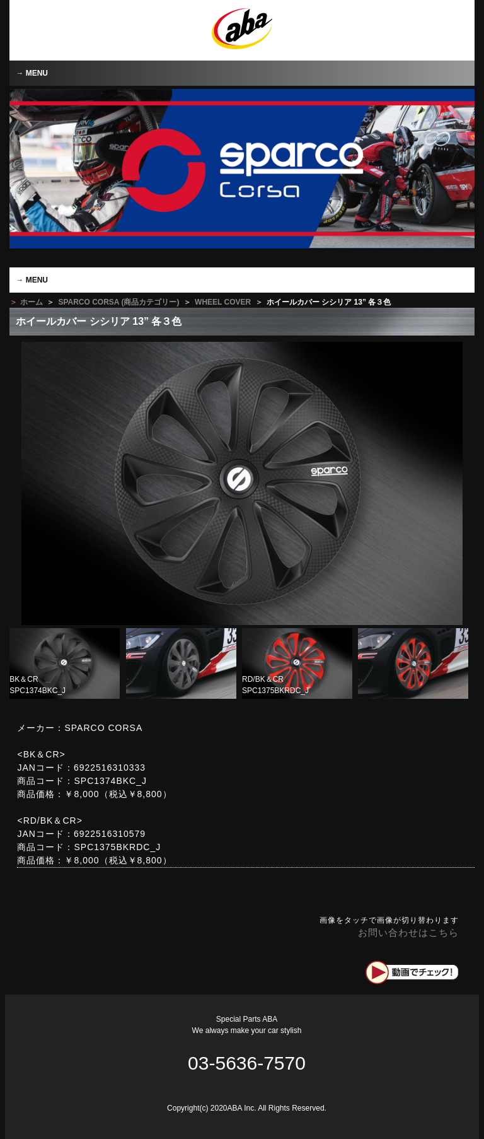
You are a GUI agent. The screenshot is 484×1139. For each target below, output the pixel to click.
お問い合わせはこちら (408, 932)
